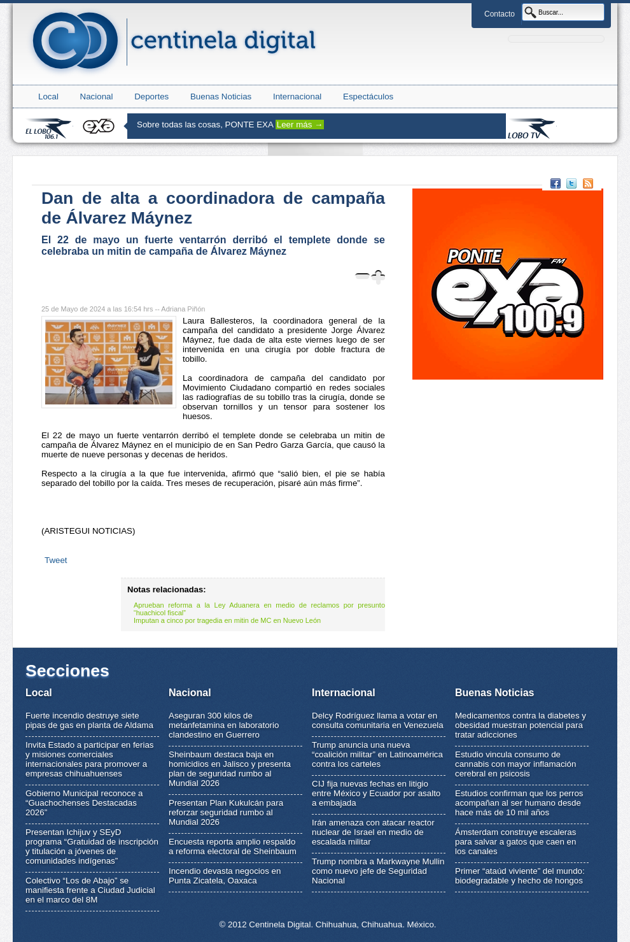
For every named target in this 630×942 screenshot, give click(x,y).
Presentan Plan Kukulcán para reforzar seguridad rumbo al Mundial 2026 (226, 812)
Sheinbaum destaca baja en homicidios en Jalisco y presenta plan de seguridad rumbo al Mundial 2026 (230, 769)
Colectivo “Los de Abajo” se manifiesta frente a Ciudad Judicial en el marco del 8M (90, 890)
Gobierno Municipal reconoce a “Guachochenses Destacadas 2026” (84, 803)
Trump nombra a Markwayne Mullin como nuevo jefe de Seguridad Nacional (378, 871)
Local (48, 96)
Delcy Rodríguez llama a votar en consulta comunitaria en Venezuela (378, 720)
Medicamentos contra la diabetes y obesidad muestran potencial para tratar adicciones (520, 725)
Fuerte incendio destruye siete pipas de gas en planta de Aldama (89, 720)
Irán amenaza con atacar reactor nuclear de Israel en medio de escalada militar (373, 832)
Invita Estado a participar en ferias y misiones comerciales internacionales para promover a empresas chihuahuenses (89, 759)
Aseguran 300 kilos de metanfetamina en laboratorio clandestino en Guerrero (224, 725)
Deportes (151, 96)
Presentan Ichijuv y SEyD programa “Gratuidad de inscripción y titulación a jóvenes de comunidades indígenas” (91, 846)
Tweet (56, 560)
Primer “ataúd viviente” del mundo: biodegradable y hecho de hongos (520, 875)
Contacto (499, 14)
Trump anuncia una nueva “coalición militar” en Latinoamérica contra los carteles (377, 754)
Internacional (297, 96)
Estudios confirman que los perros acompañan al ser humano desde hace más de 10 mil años (519, 803)
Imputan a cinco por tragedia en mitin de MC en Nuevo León (227, 620)
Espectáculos (368, 96)
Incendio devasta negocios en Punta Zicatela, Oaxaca (225, 875)
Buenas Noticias (220, 96)
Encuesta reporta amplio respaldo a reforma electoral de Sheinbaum (233, 846)
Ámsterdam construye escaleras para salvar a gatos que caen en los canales (515, 841)
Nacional (96, 96)
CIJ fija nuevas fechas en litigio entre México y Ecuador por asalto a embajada (376, 793)
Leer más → (300, 124)
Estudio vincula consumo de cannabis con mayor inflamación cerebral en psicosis (515, 764)
